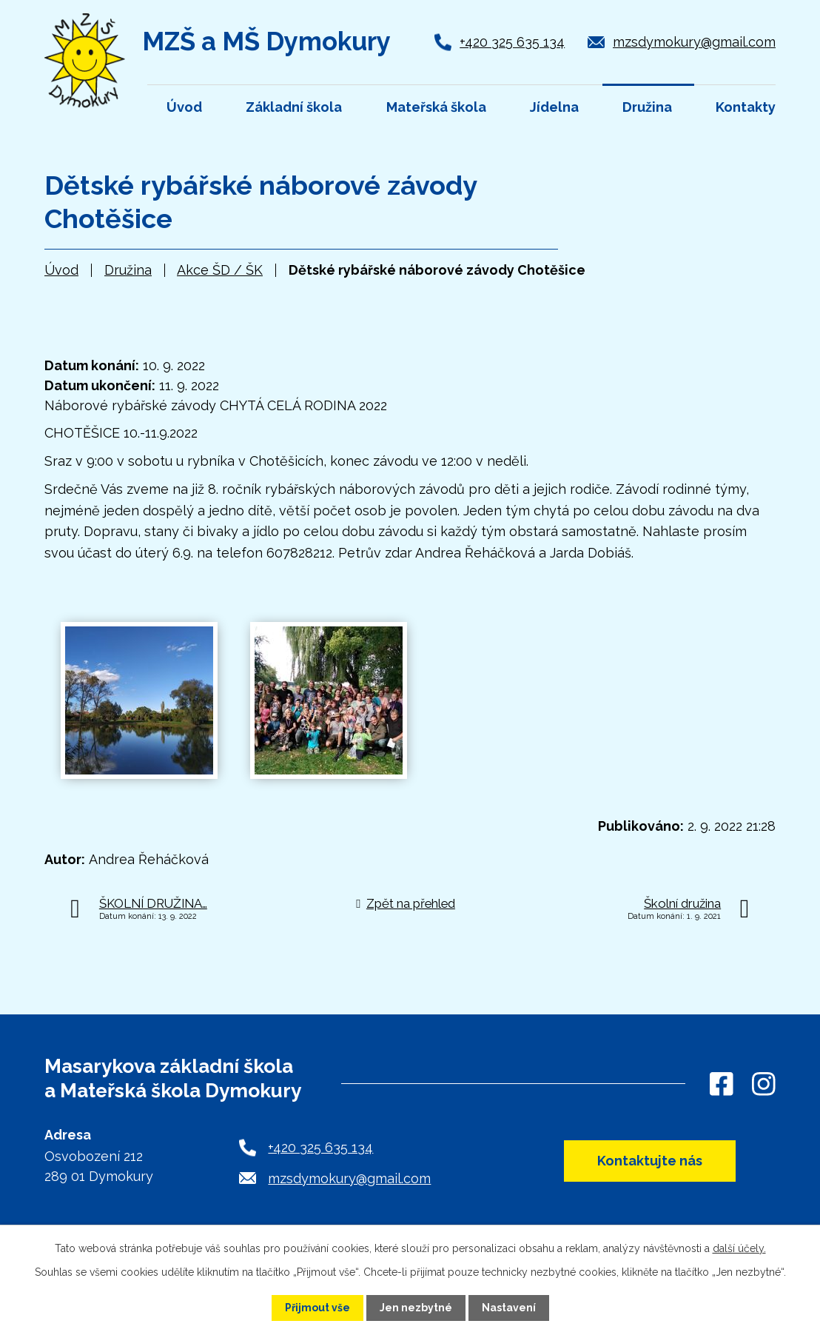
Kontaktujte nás (649, 1160)
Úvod (61, 270)
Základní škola (294, 107)
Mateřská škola (436, 107)
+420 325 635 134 (512, 42)
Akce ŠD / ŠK (220, 270)
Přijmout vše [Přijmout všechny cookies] (317, 1308)
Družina (128, 270)
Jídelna (554, 107)
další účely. (739, 1248)
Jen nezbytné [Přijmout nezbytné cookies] (416, 1308)
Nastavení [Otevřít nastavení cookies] (509, 1308)
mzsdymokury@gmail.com (694, 42)
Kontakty (746, 107)
